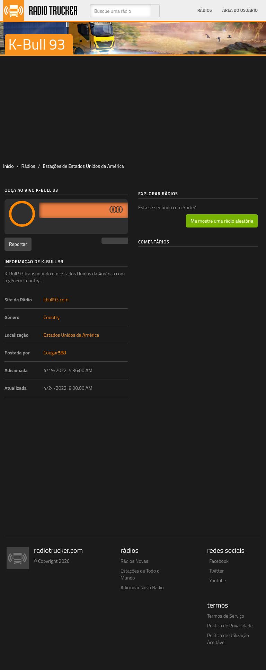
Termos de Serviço (225, 615)
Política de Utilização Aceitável (228, 639)
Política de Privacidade (230, 625)
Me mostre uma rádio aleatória (221, 220)
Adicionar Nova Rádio (142, 587)
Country (52, 317)
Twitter (216, 570)
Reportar (18, 244)
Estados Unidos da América (71, 334)
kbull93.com (56, 299)
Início (8, 166)
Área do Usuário (240, 10)
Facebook (219, 561)
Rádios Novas (134, 561)
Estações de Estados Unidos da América (83, 166)
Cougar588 (55, 352)
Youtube (217, 580)
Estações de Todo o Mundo (140, 574)
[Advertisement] (133, 107)
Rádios (204, 10)
